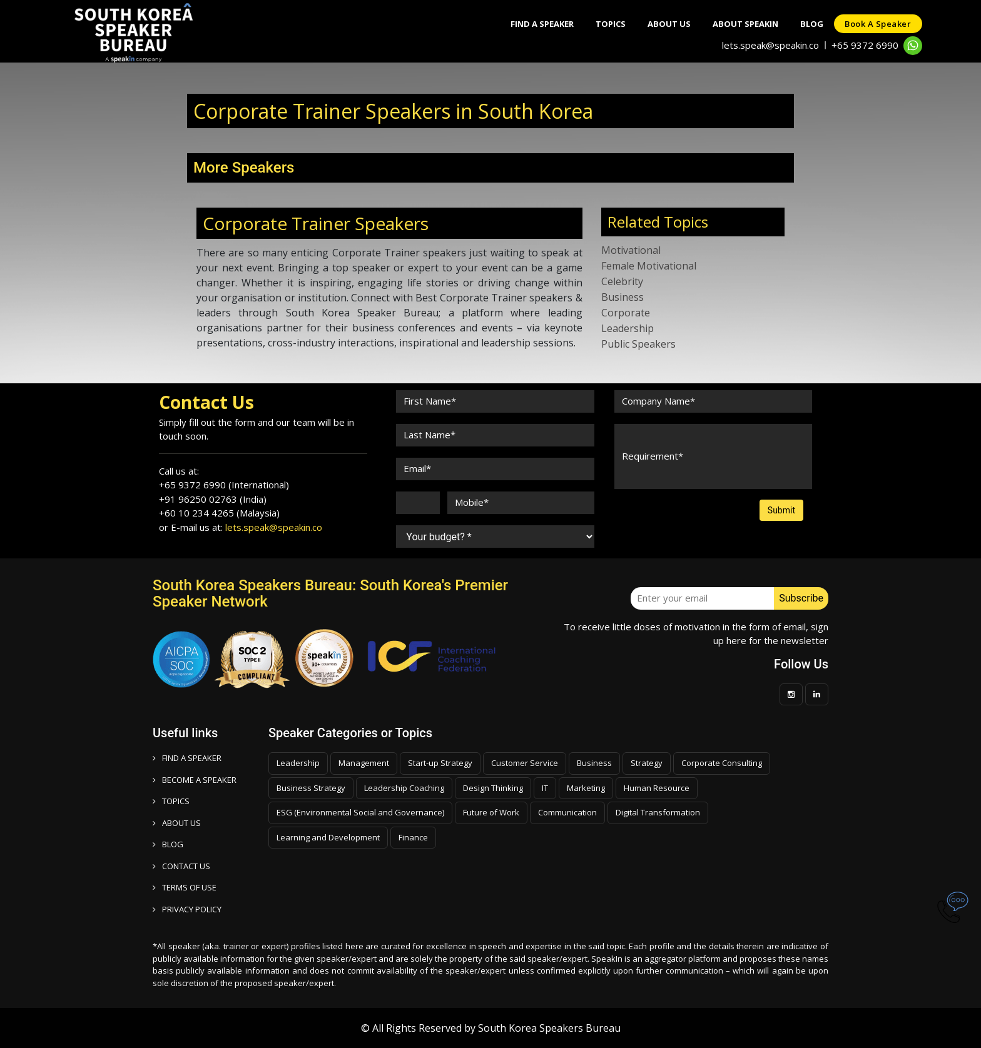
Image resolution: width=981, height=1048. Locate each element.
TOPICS (171, 801)
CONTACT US (181, 866)
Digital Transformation (658, 812)
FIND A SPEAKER (187, 757)
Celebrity (622, 281)
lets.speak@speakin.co (770, 45)
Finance (413, 837)
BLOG (168, 844)
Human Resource (656, 788)
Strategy (647, 762)
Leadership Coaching (404, 788)
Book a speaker (876, 23)
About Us (657, 23)
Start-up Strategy (440, 762)
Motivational (631, 250)
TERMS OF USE (184, 887)
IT (545, 788)
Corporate (625, 313)
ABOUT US (177, 823)
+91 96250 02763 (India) (213, 499)
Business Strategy (311, 788)
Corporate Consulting (721, 762)
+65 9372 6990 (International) (224, 484)
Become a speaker (194, 779)
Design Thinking (493, 788)
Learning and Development (328, 837)
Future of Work (491, 812)
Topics (596, 23)
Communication (567, 812)
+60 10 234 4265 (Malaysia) (219, 512)
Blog (806, 23)
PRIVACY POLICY (187, 909)
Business (622, 297)
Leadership (627, 328)
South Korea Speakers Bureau (549, 1028)
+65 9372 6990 (864, 45)
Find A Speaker (524, 23)
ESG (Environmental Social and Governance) (360, 812)
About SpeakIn (737, 23)
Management (363, 762)
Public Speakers (638, 344)
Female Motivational (648, 266)
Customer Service (524, 762)
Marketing (586, 788)
